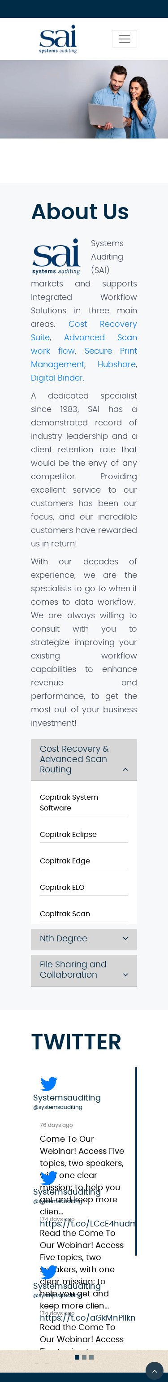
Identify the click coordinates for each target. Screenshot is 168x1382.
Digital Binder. (57, 378)
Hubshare (117, 365)
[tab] (84, 760)
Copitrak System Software (69, 803)
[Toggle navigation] (124, 39)
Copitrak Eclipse (68, 834)
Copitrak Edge (65, 861)
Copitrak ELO (62, 887)
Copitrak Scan (65, 914)
